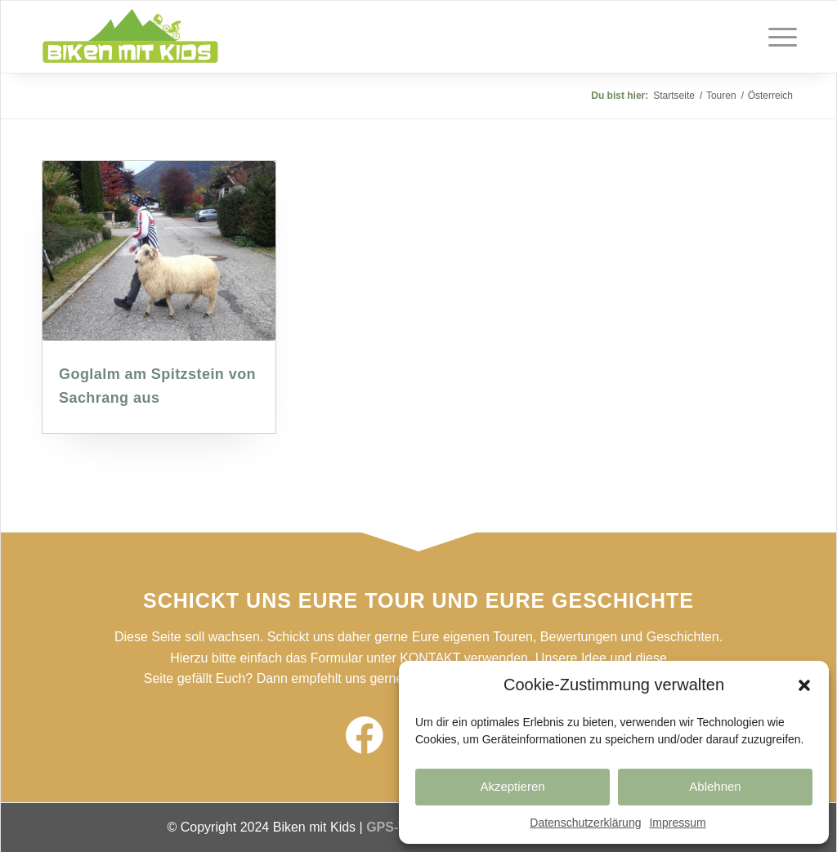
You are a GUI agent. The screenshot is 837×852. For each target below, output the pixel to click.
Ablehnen (715, 786)
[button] (804, 685)
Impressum (677, 822)
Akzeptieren (512, 786)
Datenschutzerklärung (585, 822)
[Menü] (777, 37)
